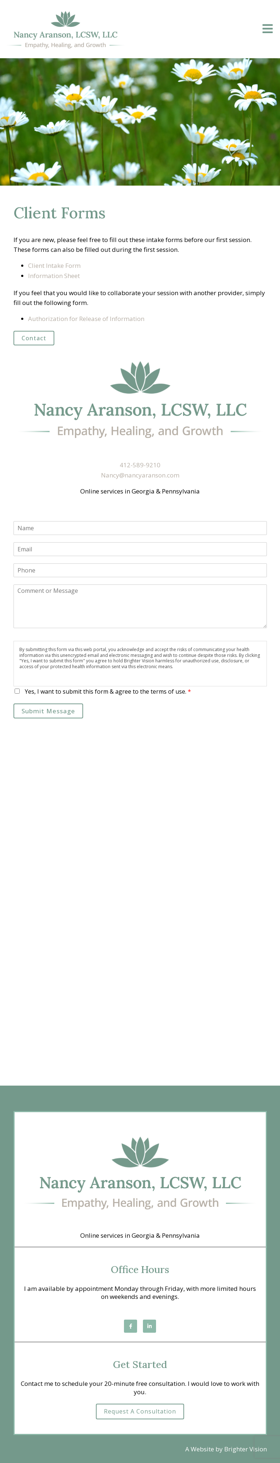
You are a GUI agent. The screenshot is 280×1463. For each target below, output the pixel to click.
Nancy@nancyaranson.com (140, 475)
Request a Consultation (140, 1411)
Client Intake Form (54, 265)
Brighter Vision (245, 1449)
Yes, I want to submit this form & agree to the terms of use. (108, 691)
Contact (34, 338)
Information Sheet (54, 275)
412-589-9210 (140, 465)
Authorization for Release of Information (86, 318)
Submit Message (48, 711)
